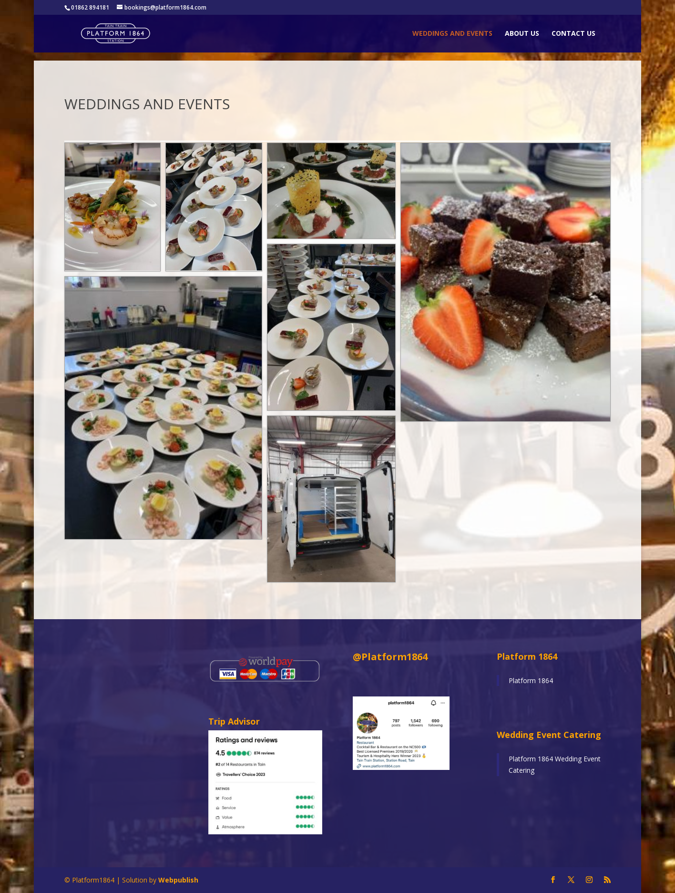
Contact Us (573, 34)
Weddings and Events (452, 34)
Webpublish (178, 879)
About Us (522, 34)
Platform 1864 (531, 680)
